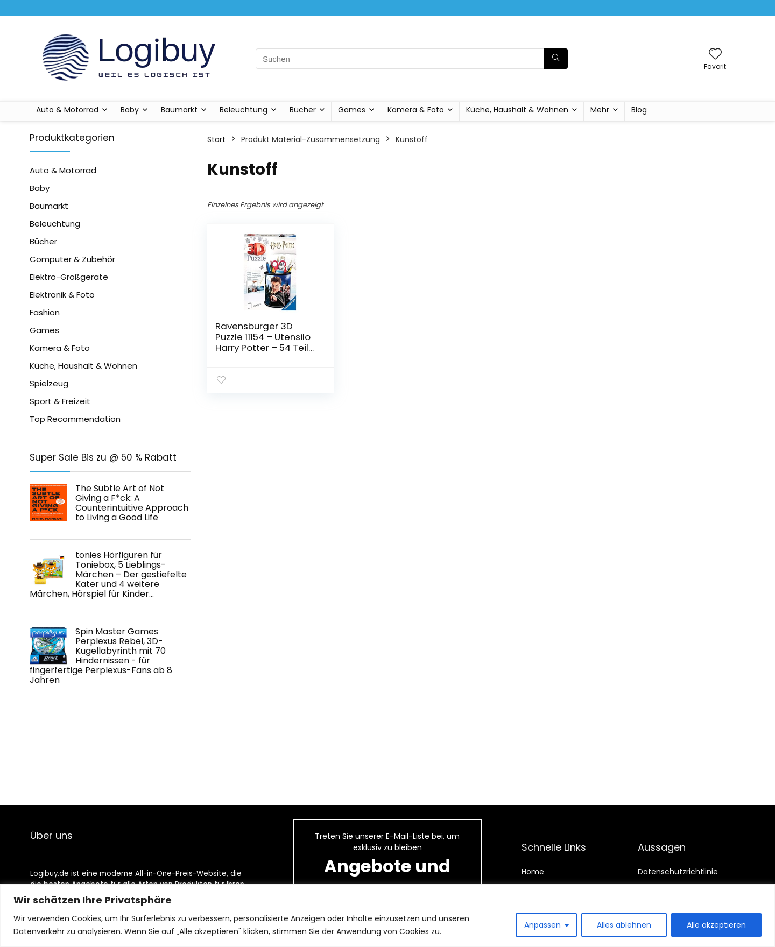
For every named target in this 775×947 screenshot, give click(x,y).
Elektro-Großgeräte (69, 276)
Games (351, 109)
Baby (130, 109)
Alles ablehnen (624, 925)
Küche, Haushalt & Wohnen (517, 109)
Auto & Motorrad (67, 109)
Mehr (599, 109)
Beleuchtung (243, 109)
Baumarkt (179, 109)
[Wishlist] (715, 54)
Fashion (45, 312)
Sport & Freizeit (60, 401)
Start (216, 139)
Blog (639, 109)
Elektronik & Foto (62, 294)
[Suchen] (556, 58)
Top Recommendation (75, 419)
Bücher (303, 109)
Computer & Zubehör (72, 259)
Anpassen (542, 925)
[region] (387, 915)
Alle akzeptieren (716, 925)
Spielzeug (49, 383)
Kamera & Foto (416, 109)
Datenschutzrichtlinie (678, 871)
